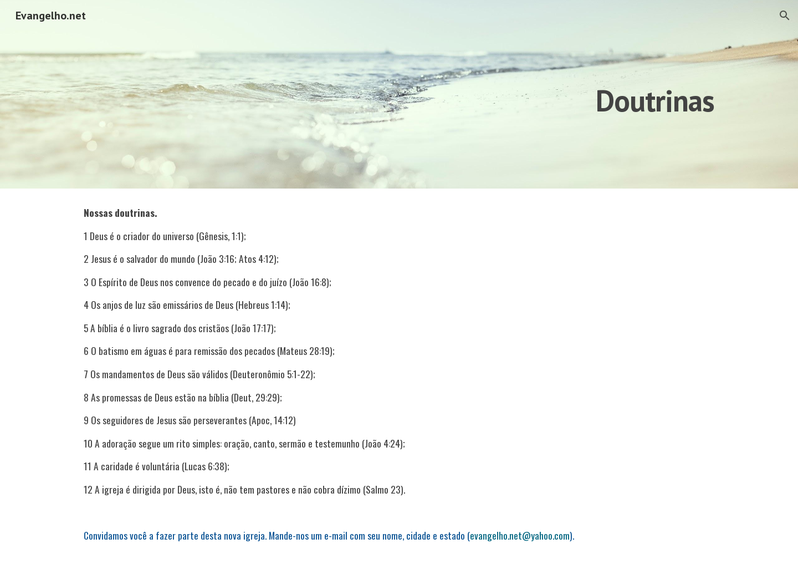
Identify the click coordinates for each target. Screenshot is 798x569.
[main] (535, 94)
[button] (784, 15)
